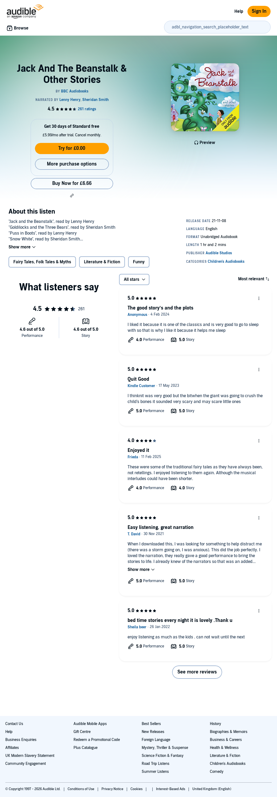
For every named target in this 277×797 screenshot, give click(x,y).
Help (238, 11)
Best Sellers (151, 724)
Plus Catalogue (85, 747)
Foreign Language (156, 739)
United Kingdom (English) (211, 789)
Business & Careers (226, 739)
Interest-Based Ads (171, 789)
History (215, 724)
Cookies (137, 789)
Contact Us (14, 724)
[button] (72, 195)
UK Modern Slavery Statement (29, 755)
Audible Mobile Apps (90, 724)
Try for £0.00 (71, 148)
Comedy (216, 771)
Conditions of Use (81, 789)
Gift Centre (82, 732)
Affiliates (12, 747)
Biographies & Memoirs (228, 732)
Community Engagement (25, 763)
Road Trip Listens (155, 763)
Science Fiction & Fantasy (163, 755)
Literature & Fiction (102, 262)
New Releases (153, 732)
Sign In (259, 11)
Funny (139, 262)
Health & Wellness (224, 747)
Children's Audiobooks (228, 763)
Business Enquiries (20, 739)
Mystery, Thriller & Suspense (165, 747)
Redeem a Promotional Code (97, 739)
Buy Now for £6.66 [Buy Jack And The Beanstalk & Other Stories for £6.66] (72, 183)
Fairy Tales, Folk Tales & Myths (42, 262)
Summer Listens (155, 771)
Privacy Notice (112, 789)
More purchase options (72, 164)
